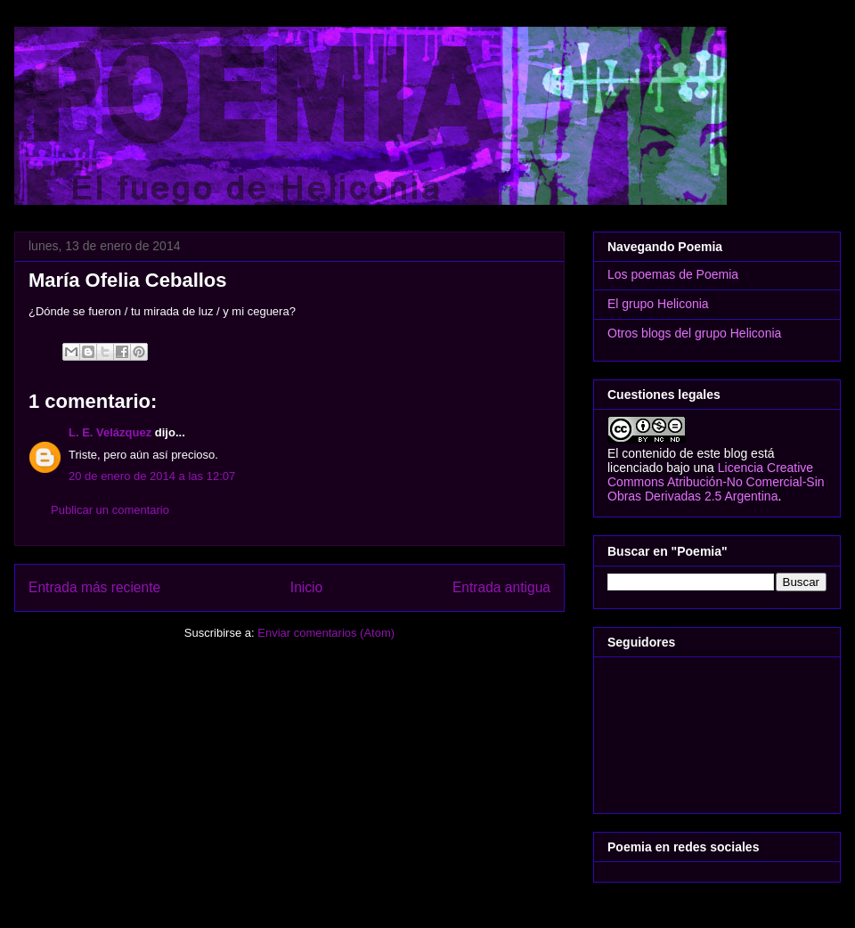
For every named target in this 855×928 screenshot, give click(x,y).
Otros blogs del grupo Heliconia (694, 333)
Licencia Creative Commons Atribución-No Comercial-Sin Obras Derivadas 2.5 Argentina (716, 481)
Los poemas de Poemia (672, 274)
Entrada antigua (501, 587)
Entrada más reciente (94, 587)
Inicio (306, 587)
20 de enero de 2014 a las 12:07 (152, 476)
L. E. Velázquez (110, 432)
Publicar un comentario (110, 510)
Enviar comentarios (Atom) (326, 632)
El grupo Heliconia (658, 304)
